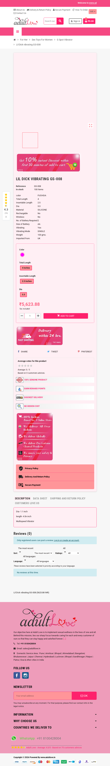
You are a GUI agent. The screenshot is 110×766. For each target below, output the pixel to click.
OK (84, 695)
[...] (64, 638)
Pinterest (85, 351)
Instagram (25, 675)
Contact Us (20, 13)
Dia (20, 289)
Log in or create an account (66, 540)
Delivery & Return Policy (39, 10)
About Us (19, 10)
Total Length (25, 262)
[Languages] (29, 558)
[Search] (54, 21)
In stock (19, 189)
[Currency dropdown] (93, 11)
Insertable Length (27, 276)
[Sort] (25, 550)
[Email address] (43, 696)
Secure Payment (61, 10)
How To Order (80, 10)
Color (21, 249)
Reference (21, 186)
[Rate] (65, 550)
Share (23, 351)
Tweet (52, 351)
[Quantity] (30, 316)
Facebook (17, 675)
